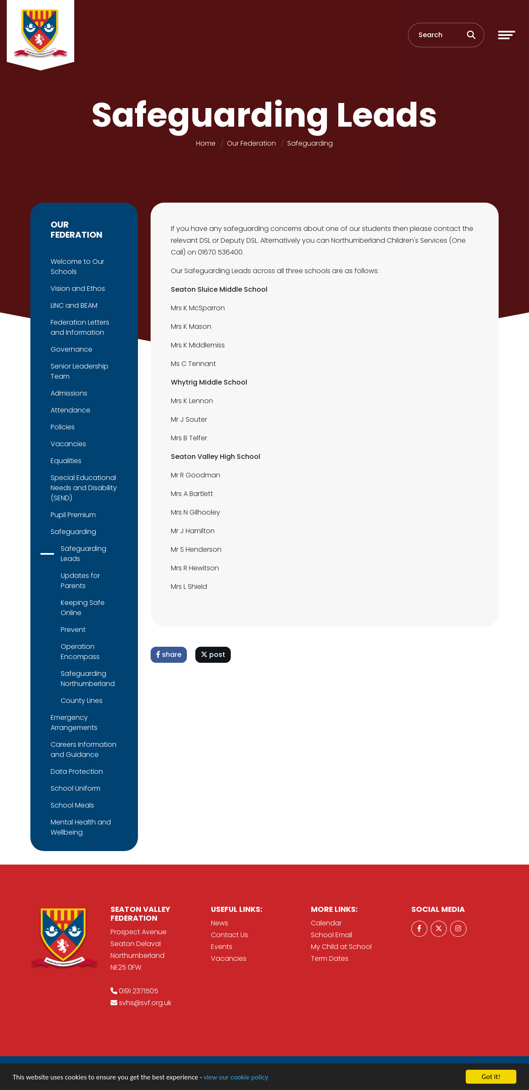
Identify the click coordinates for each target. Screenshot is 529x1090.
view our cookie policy (236, 1077)
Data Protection (76, 771)
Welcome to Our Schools (76, 267)
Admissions (68, 393)
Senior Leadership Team (79, 371)
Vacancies (67, 444)
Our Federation (251, 143)
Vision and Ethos (77, 288)
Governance (71, 349)
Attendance (69, 410)
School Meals (71, 805)
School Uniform (75, 788)
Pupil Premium (72, 515)
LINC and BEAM (73, 305)
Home (206, 143)
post (214, 654)
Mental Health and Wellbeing (80, 827)
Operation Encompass (79, 652)
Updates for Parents (79, 581)
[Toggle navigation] (507, 35)
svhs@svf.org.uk (145, 1003)
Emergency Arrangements (73, 722)
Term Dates (329, 958)
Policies (62, 427)
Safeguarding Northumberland (87, 679)
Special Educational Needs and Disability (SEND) (83, 488)
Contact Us (229, 935)
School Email (331, 935)
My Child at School (341, 947)
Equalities (65, 461)
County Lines (81, 700)
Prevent (72, 629)
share (169, 654)
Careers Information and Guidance (83, 749)
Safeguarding (310, 143)
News (219, 923)
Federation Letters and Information (79, 327)
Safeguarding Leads (82, 554)
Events (221, 947)
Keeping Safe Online (82, 608)
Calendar (326, 923)
